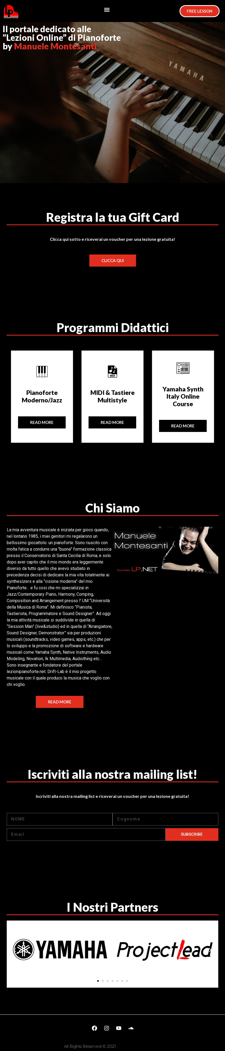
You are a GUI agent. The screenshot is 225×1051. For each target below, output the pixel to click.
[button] (107, 9)
